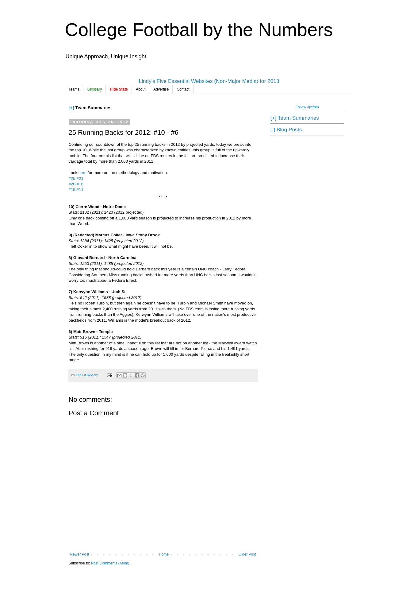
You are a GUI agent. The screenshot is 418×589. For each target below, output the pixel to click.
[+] (71, 107)
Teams (74, 89)
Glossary (94, 89)
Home (164, 554)
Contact (183, 89)
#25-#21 (76, 178)
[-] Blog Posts (286, 129)
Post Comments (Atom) (110, 563)
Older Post (247, 554)
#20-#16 (76, 184)
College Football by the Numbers (199, 29)
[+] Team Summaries (294, 118)
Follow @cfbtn (307, 107)
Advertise (161, 89)
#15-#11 (76, 189)
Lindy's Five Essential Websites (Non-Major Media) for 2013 (209, 81)
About (140, 89)
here (83, 172)
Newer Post (79, 554)
